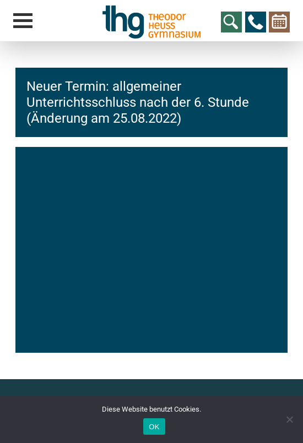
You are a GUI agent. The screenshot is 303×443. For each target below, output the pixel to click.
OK (154, 427)
